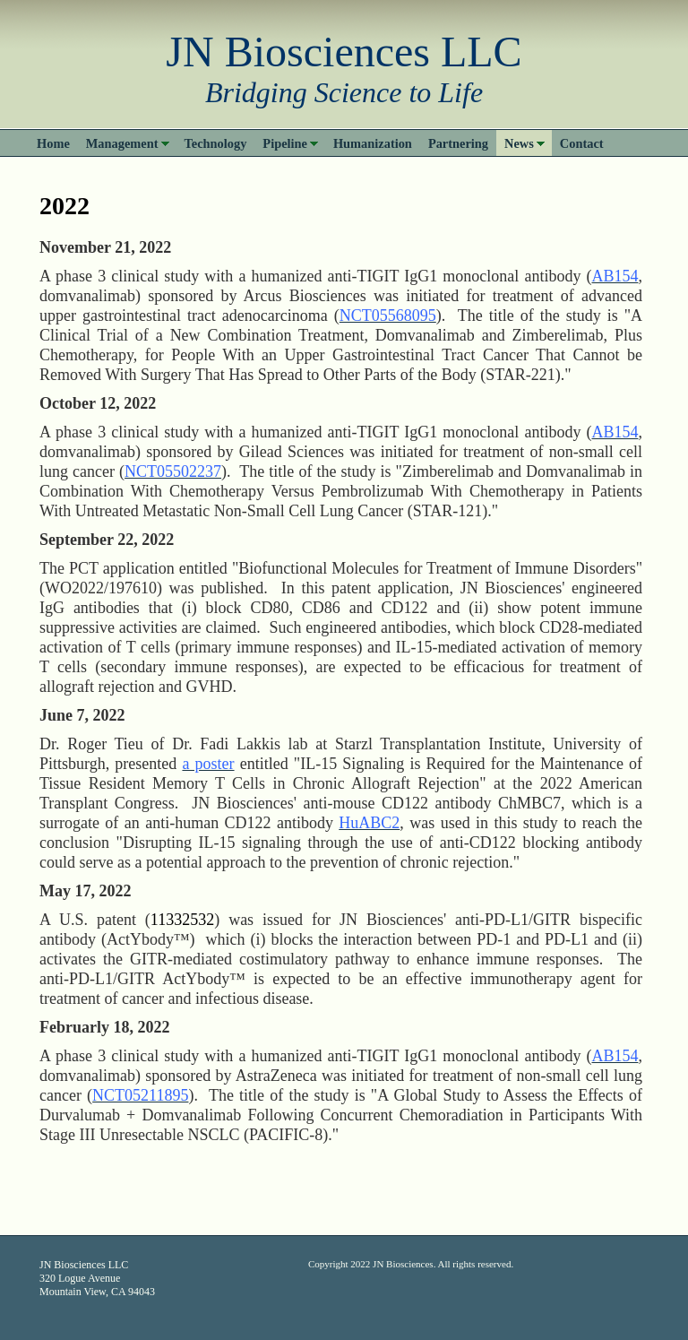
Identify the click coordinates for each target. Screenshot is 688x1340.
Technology (216, 143)
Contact (582, 143)
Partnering (458, 143)
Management (122, 143)
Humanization (372, 143)
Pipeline (284, 143)
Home (53, 143)
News (519, 143)
